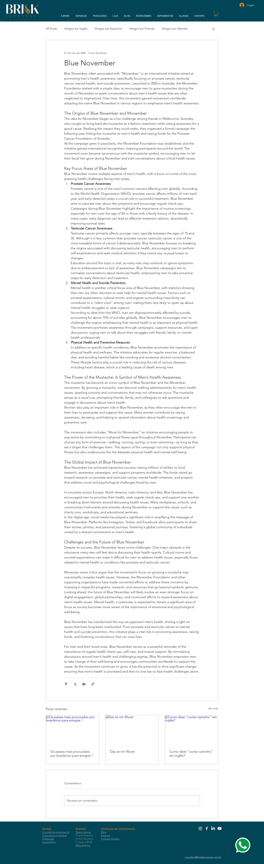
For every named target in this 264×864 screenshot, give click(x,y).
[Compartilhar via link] (93, 684)
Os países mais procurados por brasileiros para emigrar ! (71, 754)
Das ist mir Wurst (122, 752)
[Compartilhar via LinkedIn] (84, 684)
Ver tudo (213, 708)
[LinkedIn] (213, 828)
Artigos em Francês (142, 28)
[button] (216, 14)
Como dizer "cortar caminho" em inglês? (191, 754)
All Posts (51, 28)
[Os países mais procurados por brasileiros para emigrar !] (72, 730)
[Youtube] (219, 828)
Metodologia (83, 845)
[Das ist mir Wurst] (132, 730)
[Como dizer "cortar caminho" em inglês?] (191, 730)
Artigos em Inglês (75, 28)
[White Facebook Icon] (206, 828)
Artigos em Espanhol (108, 28)
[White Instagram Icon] (200, 828)
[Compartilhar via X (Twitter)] (75, 684)
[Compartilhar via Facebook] (66, 684)
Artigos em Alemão (175, 28)
